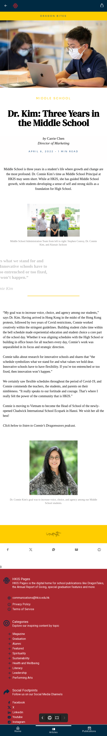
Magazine (16, 634)
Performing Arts (20, 678)
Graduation (16, 639)
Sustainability (18, 658)
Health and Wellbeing (23, 663)
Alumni (14, 644)
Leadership (17, 673)
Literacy (15, 668)
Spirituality (16, 653)
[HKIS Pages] (55, 6)
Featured (15, 648)
